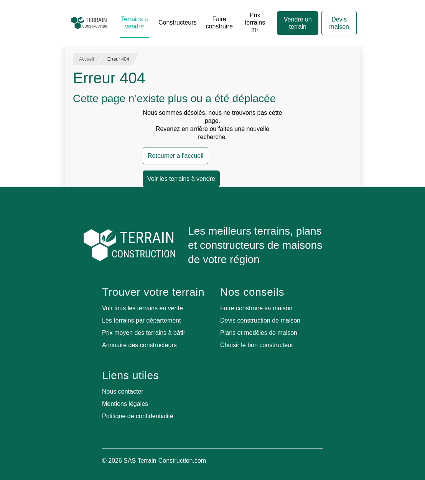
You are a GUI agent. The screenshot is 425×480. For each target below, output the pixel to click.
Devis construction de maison (260, 320)
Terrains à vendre (134, 23)
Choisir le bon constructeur (256, 345)
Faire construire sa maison (256, 308)
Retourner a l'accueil (175, 155)
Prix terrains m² (255, 22)
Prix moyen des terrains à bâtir (143, 332)
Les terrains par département (141, 320)
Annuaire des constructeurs (139, 345)
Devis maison (339, 23)
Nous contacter (122, 391)
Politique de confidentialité (137, 416)
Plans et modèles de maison (258, 332)
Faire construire (219, 23)
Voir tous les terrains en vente (142, 308)
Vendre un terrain (298, 23)
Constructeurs (177, 22)
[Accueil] (89, 23)
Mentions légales (125, 404)
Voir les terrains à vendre (181, 178)
